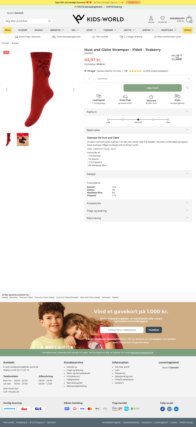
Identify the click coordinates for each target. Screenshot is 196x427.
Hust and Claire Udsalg (90, 297)
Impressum (146, 422)
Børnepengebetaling (77, 386)
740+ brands (100, 37)
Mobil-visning (186, 422)
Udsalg (187, 30)
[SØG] (49, 21)
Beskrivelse (93, 130)
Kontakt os (72, 367)
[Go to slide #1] (8, 139)
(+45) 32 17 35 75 (20, 370)
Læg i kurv (153, 87)
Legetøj (148, 30)
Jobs (117, 370)
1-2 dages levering (131, 36)
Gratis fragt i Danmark (28, 37)
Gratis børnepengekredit (66, 37)
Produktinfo (94, 203)
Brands (39, 30)
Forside (5, 43)
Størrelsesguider (75, 383)
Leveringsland (161, 422)
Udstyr (129, 30)
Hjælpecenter (73, 379)
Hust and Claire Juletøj (44, 297)
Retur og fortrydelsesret (78, 373)
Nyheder (22, 30)
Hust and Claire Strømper (67, 297)
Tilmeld (153, 329)
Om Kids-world (122, 367)
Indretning (168, 30)
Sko (75, 30)
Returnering (94, 218)
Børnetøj (57, 30)
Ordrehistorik (73, 376)
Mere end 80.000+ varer (167, 37)
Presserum (120, 373)
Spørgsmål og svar (124, 376)
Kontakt (8, 362)
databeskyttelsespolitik (141, 352)
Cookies (174, 422)
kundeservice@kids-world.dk (24, 367)
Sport (91, 30)
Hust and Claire (26, 297)
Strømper (106, 297)
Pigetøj (115, 297)
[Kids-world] (98, 19)
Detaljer (91, 174)
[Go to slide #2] (22, 139)
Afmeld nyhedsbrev (124, 379)
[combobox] (144, 78)
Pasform (92, 111)
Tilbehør (109, 30)
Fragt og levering (97, 210)
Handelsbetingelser (111, 422)
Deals (8, 30)
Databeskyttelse (131, 422)
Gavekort (119, 383)
